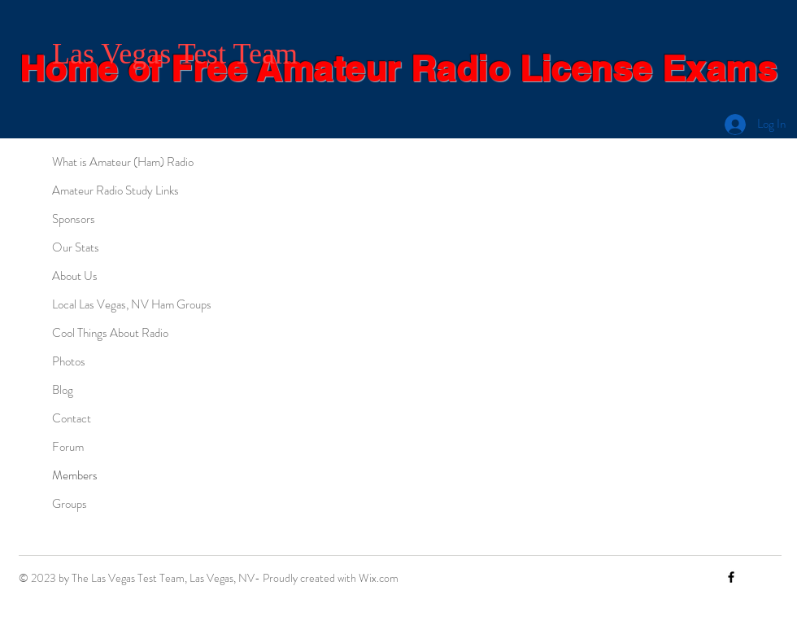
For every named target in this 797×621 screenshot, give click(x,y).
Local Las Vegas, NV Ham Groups (131, 304)
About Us (75, 276)
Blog (62, 390)
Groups (69, 504)
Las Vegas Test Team (175, 53)
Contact (71, 418)
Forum (68, 447)
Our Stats (75, 247)
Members (75, 475)
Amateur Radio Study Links (115, 190)
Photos (68, 361)
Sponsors (73, 219)
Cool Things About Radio (110, 333)
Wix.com (378, 578)
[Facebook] (731, 577)
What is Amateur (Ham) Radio (123, 162)
